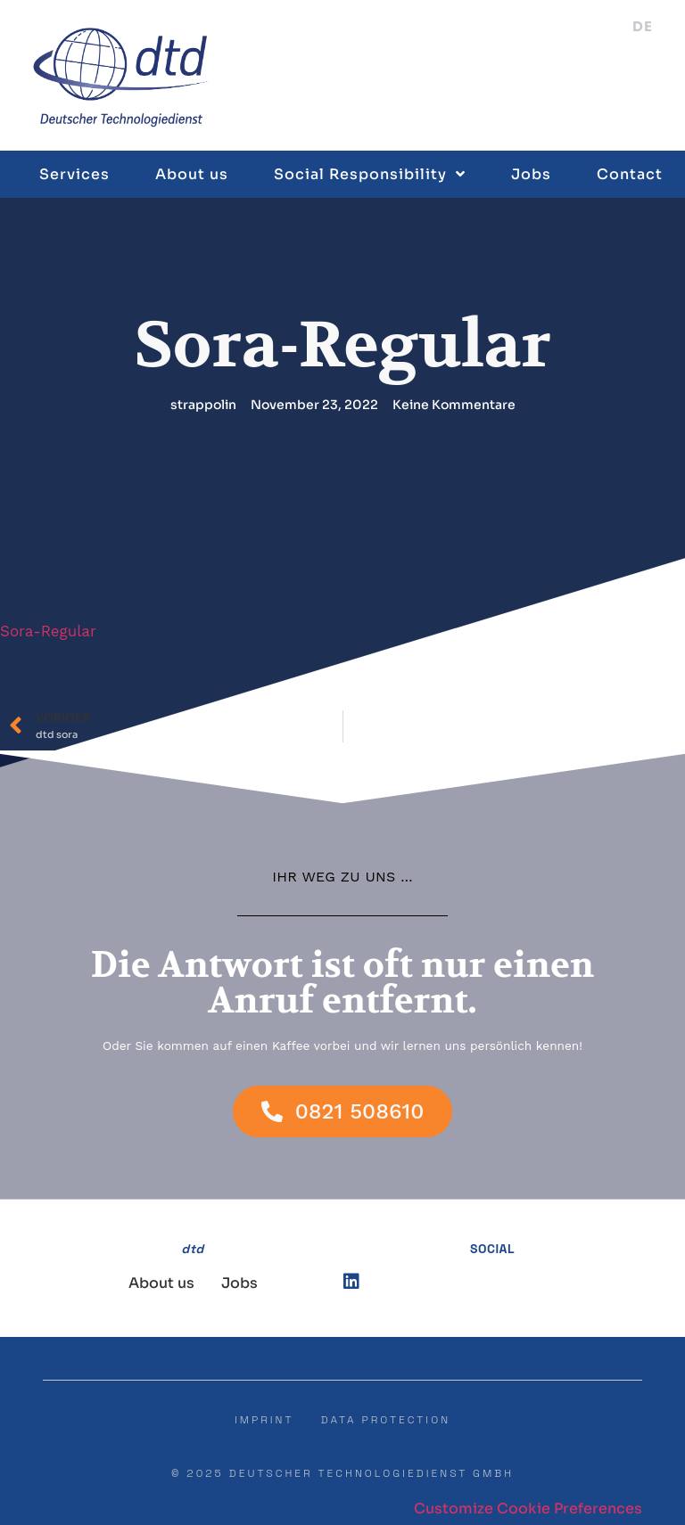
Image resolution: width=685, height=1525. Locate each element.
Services (74, 174)
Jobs (531, 174)
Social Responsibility (370, 174)
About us (191, 174)
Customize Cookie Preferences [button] (528, 1508)
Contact (630, 174)
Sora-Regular (48, 631)
